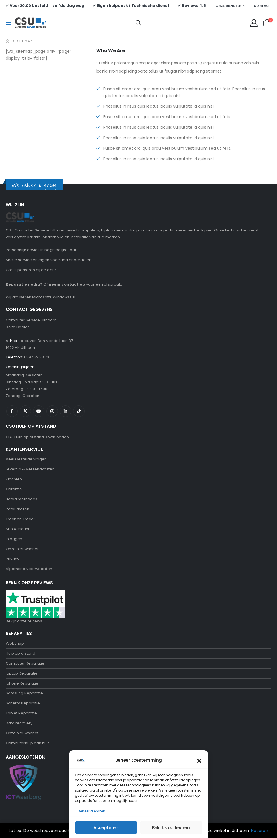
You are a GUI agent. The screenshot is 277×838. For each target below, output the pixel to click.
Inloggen (14, 539)
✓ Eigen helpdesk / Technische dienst (131, 5)
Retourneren (17, 509)
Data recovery (19, 723)
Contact (262, 5)
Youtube (38, 411)
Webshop (15, 643)
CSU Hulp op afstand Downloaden (37, 437)
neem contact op (67, 284)
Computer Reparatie (25, 663)
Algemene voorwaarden (29, 568)
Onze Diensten (229, 5)
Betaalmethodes (21, 499)
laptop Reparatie (22, 673)
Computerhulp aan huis (28, 743)
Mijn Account (17, 529)
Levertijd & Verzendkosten (30, 469)
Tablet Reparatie (21, 713)
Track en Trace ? (21, 519)
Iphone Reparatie (22, 683)
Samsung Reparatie (24, 693)
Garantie (14, 489)
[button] (10, 23)
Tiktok (79, 411)
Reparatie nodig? (24, 284)
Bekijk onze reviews (24, 621)
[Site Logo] (30, 22)
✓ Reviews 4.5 (192, 5)
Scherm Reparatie (23, 703)
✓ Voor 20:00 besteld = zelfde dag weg (45, 5)
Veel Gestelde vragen (26, 459)
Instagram (52, 411)
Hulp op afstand (20, 653)
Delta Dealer (17, 327)
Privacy (12, 559)
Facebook (12, 411)
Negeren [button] (259, 830)
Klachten (14, 479)
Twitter (25, 411)
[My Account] (253, 23)
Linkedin (65, 411)
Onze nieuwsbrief (22, 549)
